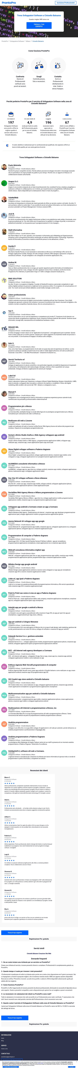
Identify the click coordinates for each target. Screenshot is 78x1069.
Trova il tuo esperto (15, 933)
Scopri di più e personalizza (11, 1066)
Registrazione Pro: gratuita (39, 939)
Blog (2, 1040)
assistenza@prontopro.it (8, 1057)
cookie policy (40, 1063)
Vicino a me (4, 1048)
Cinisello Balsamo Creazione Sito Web (39, 953)
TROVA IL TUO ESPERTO (39, 25)
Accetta (71, 1066)
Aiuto (2, 1038)
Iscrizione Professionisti (66, 3)
